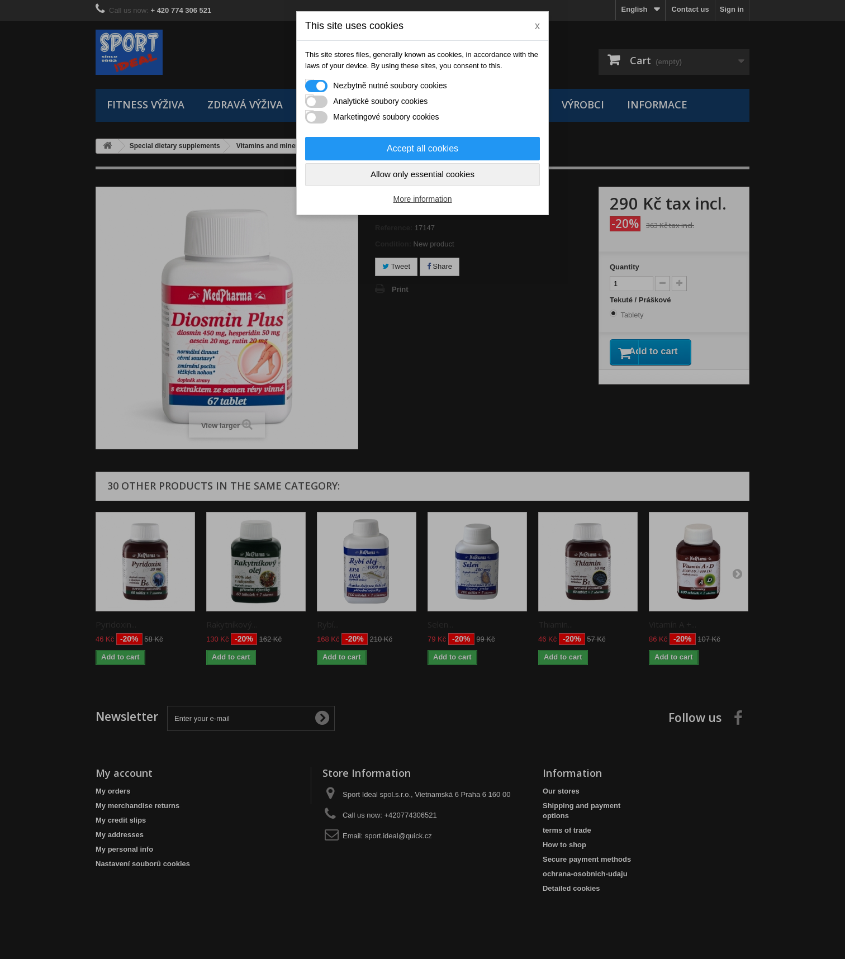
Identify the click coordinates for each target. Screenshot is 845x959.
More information (422, 198)
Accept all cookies (422, 148)
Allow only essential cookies (422, 174)
